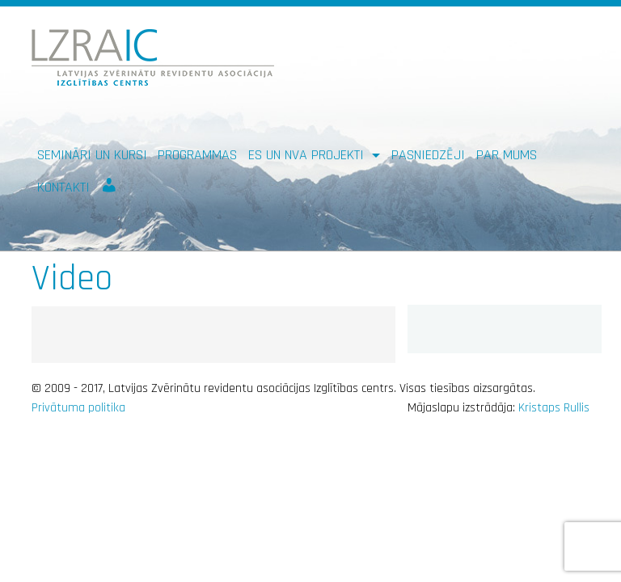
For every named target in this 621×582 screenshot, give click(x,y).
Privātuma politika (78, 407)
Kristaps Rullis (553, 407)
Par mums (506, 155)
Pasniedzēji (428, 155)
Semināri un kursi (92, 155)
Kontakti (63, 187)
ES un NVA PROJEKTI (308, 155)
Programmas (197, 155)
